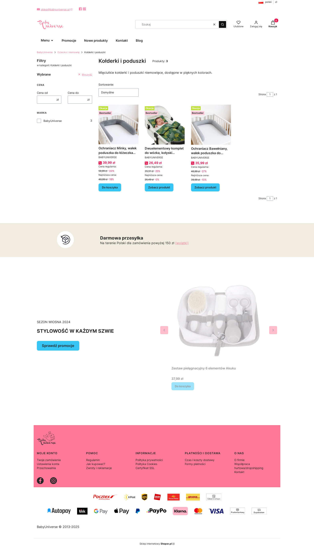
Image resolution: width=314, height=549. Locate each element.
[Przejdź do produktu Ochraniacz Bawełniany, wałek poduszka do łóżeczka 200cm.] (211, 125)
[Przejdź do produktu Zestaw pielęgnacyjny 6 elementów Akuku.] (218, 317)
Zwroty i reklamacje (99, 468)
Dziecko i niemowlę (68, 52)
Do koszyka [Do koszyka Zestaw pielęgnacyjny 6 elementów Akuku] (183, 386)
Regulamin (93, 460)
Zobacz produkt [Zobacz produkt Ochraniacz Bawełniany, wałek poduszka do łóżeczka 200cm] (205, 187)
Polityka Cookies (146, 464)
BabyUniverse (45, 52)
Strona (262, 94)
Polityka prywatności (149, 460)
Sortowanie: (106, 84)
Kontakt (239, 472)
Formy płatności (195, 464)
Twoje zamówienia (49, 460)
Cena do (73, 92)
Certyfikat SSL (145, 468)
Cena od (42, 92)
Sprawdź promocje (58, 346)
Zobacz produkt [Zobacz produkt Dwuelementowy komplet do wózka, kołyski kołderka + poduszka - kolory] (159, 187)
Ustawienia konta (48, 464)
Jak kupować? (95, 464)
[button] (222, 24)
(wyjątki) (182, 243)
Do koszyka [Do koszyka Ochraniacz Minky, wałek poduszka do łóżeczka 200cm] (110, 187)
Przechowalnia (46, 468)
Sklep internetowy (156, 543)
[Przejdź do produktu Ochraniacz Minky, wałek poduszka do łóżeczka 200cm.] (118, 124)
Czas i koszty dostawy (199, 460)
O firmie (239, 460)
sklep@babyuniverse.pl (55, 9)
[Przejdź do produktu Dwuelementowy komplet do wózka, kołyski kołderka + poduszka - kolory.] (165, 125)
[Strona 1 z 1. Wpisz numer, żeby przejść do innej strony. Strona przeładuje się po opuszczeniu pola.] (270, 94)
